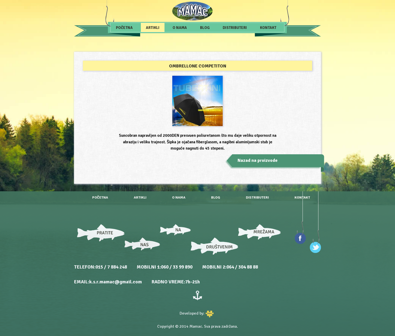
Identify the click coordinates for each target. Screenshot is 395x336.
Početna (124, 27)
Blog (205, 27)
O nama (180, 27)
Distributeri (235, 27)
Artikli (152, 27)
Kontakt (268, 27)
